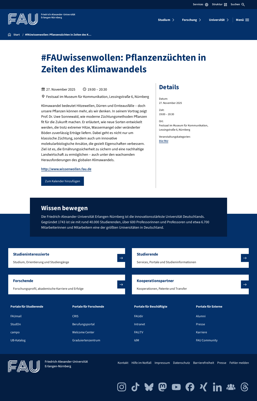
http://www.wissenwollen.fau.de (66, 169)
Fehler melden (239, 363)
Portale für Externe (209, 306)
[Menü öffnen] (242, 19)
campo (15, 332)
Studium (164, 20)
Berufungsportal (83, 324)
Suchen (238, 4)
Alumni (201, 316)
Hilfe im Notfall (141, 363)
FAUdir (138, 316)
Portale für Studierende (26, 306)
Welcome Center (83, 332)
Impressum (162, 363)
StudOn (15, 324)
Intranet (139, 324)
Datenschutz (181, 363)
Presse (200, 324)
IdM (136, 340)
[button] (66, 258)
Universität (217, 20)
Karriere (201, 332)
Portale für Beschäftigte (150, 306)
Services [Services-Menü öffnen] (200, 4)
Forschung (189, 20)
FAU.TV (138, 332)
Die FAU (163, 141)
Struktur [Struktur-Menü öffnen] (219, 4)
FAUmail (15, 316)
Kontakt (123, 363)
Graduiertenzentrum (86, 340)
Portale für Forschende (88, 306)
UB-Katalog (17, 340)
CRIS (75, 316)
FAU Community (206, 340)
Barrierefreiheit (203, 363)
